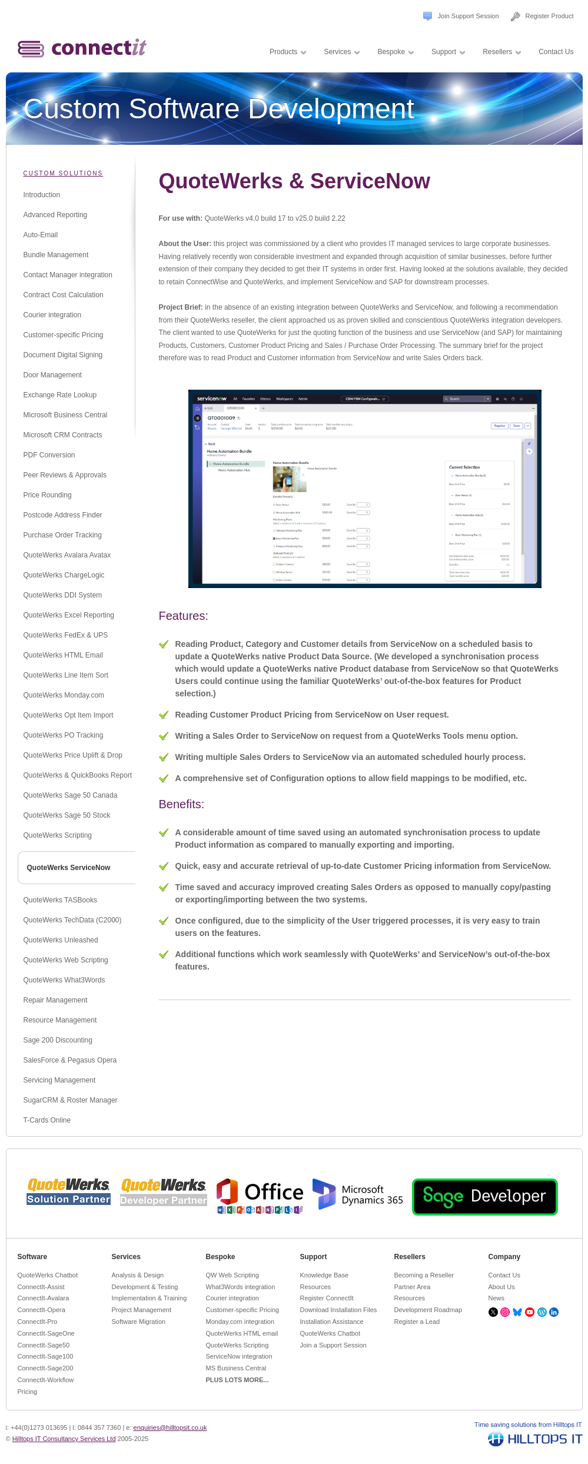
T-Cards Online (47, 1120)
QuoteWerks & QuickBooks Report (78, 775)
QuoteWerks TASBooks (60, 900)
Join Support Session (468, 15)
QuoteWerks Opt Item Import (69, 715)
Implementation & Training (149, 1298)
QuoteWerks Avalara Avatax (67, 555)
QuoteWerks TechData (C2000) (73, 920)
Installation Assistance (332, 1321)
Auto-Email (41, 235)
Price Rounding (48, 495)
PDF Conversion (49, 455)
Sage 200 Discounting (58, 1040)
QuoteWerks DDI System (63, 595)
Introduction (42, 195)
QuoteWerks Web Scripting (66, 960)
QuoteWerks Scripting (58, 835)
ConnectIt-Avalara (43, 1298)
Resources (315, 1286)
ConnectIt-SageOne (46, 1333)
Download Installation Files (338, 1309)
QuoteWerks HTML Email (63, 655)
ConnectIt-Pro (38, 1321)
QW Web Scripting (232, 1275)
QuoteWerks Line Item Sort (66, 675)
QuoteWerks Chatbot (48, 1275)
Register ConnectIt (327, 1298)
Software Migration (139, 1321)
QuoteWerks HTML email (242, 1333)
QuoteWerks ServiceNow (69, 868)
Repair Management (56, 1000)
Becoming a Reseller (424, 1275)
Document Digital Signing (63, 355)
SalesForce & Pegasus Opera (70, 1060)
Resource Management (60, 1020)
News (497, 1298)
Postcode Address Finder (63, 515)
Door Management (53, 375)
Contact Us (504, 1275)
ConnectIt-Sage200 (46, 1368)
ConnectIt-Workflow (46, 1379)
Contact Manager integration (68, 275)
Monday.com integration (240, 1321)
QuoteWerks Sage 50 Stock (67, 815)
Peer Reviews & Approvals (65, 475)
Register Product (550, 15)
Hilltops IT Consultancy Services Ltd (64, 1438)
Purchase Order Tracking (63, 535)
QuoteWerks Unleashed (61, 940)
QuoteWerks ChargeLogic (64, 575)
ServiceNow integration (239, 1356)
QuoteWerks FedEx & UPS (66, 635)
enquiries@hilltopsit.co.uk (170, 1427)
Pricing (28, 1391)
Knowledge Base (324, 1275)
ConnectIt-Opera (41, 1309)
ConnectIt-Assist (41, 1286)
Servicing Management (60, 1080)
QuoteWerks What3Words (64, 980)
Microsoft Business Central (66, 415)
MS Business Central (236, 1368)
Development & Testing (145, 1286)
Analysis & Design (138, 1275)
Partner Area (412, 1286)
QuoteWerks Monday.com (64, 695)
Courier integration (53, 315)
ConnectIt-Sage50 (44, 1345)
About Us (502, 1286)
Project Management (142, 1309)
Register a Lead (417, 1321)
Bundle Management (56, 255)
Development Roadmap (428, 1309)
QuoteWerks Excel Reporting (69, 615)
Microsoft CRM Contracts (63, 435)
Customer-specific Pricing (64, 335)
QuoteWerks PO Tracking (64, 735)
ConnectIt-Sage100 (46, 1356)
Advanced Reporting (56, 215)
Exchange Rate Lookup (60, 395)
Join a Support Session (333, 1345)
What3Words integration (240, 1286)
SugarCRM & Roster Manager (71, 1100)
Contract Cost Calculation (64, 295)
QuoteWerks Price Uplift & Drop (73, 755)
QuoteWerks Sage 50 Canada (71, 795)
